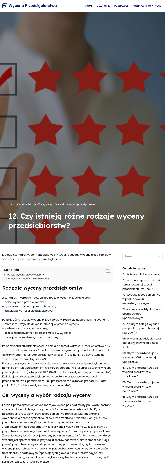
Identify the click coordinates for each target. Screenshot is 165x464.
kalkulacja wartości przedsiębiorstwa (29, 311)
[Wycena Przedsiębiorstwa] (29, 6)
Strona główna (16, 204)
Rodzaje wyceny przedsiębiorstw (25, 274)
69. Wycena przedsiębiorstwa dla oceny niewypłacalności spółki (141, 343)
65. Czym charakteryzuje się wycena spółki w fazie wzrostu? (140, 401)
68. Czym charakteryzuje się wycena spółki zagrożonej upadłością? (140, 357)
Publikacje (121, 5)
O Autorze (103, 5)
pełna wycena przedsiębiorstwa (25, 302)
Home (88, 5)
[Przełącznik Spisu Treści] (106, 270)
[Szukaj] (139, 256)
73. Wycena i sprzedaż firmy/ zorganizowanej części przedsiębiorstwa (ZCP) (141, 284)
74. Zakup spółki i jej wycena (140, 274)
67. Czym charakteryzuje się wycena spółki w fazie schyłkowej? (140, 372)
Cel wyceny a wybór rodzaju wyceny (27, 278)
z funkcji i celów (87, 436)
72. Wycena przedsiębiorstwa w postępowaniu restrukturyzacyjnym (141, 299)
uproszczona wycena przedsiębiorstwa (30, 306)
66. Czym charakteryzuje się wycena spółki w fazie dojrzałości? (140, 387)
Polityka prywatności (147, 5)
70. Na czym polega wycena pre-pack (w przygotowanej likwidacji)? (141, 328)
